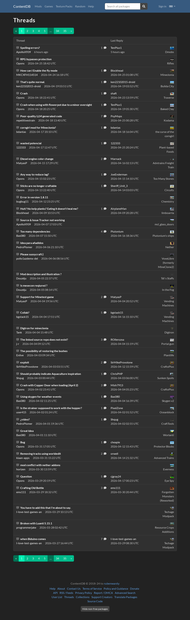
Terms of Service (92, 588)
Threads (69, 597)
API (55, 592)
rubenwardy (112, 583)
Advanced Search (125, 592)
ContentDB (22, 6)
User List (57, 597)
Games (49, 6)
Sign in (162, 6)
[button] (172, 6)
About (61, 588)
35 (64, 30)
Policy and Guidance (116, 588)
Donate (134, 588)
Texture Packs (64, 6)
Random (80, 6)
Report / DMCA (103, 592)
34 (57, 30)
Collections (82, 597)
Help (91, 6)
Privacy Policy (83, 592)
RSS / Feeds (66, 592)
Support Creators (101, 597)
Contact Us (74, 588)
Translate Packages (125, 597)
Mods (38, 6)
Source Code (95, 601)
